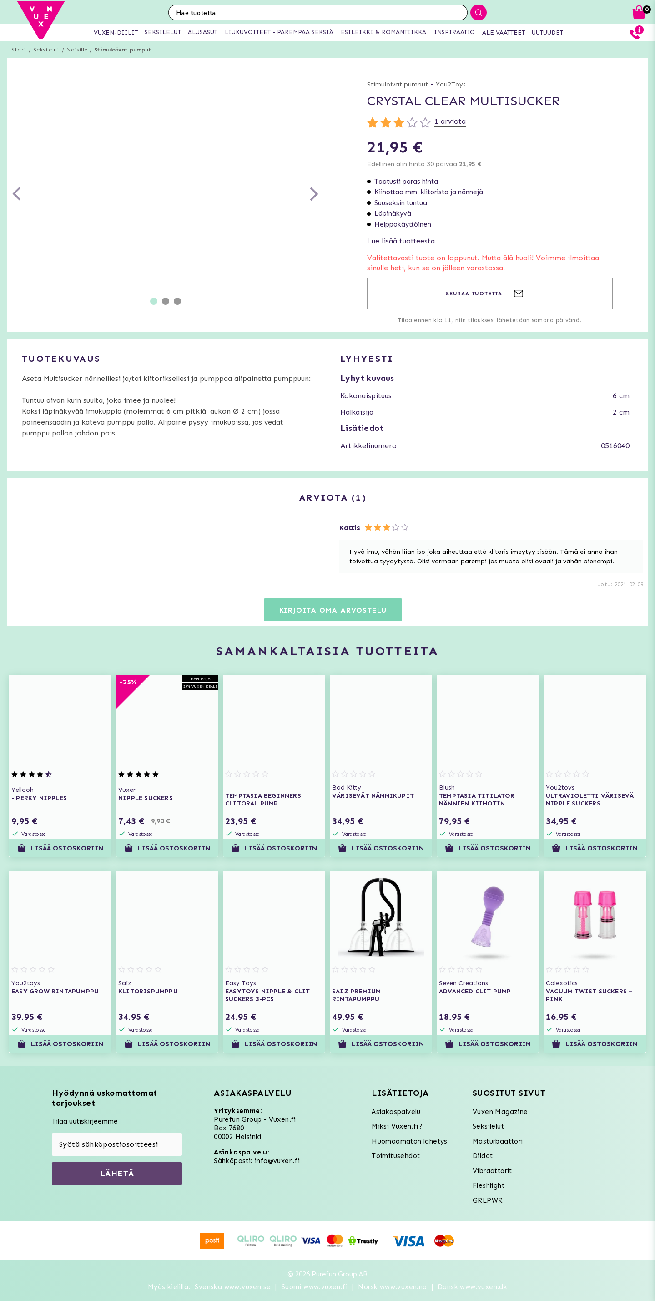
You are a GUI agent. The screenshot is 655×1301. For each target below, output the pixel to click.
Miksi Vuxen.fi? (397, 1126)
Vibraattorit (492, 1171)
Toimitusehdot (396, 1156)
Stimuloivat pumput (122, 49)
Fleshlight (488, 1185)
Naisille (76, 49)
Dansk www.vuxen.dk (472, 1287)
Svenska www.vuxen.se (233, 1287)
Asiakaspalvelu (396, 1112)
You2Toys (451, 84)
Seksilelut (46, 49)
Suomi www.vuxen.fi (315, 1287)
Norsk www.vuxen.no (392, 1287)
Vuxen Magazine (500, 1112)
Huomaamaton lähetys (410, 1141)
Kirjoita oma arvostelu (333, 610)
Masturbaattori (498, 1141)
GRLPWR (488, 1200)
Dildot (483, 1156)
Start (18, 49)
